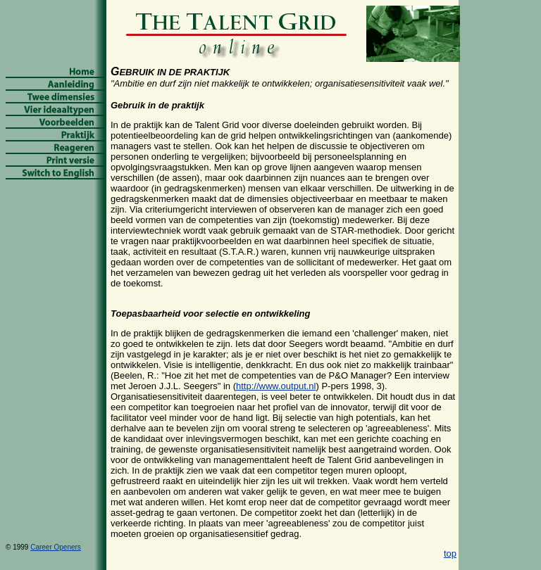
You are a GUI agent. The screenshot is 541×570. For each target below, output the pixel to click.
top (450, 553)
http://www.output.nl (276, 386)
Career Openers (55, 547)
